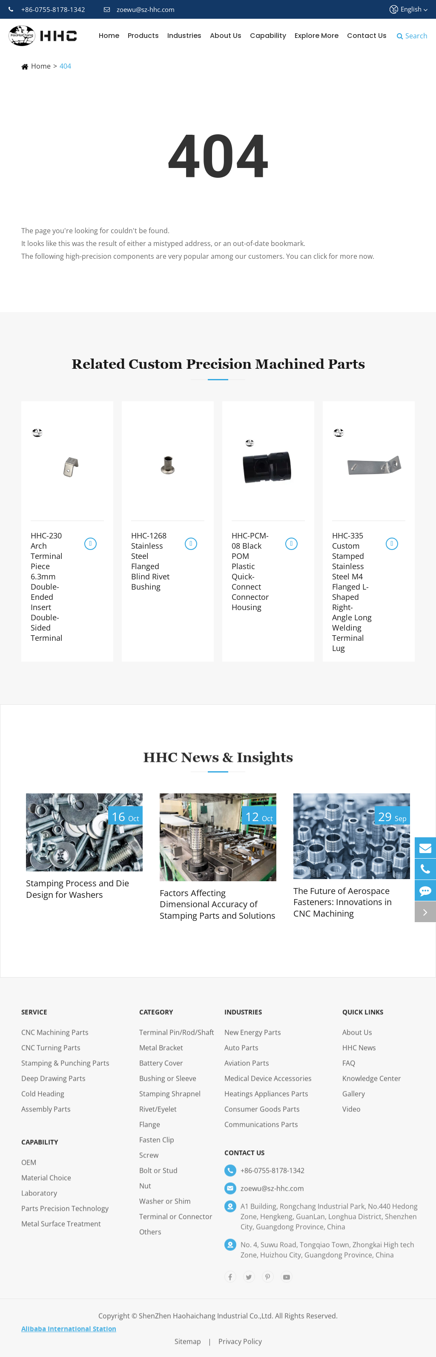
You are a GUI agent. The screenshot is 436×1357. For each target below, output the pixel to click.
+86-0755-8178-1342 (47, 9)
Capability (268, 36)
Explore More (316, 36)
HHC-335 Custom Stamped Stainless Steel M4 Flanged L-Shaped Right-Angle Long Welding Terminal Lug (352, 591)
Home (109, 36)
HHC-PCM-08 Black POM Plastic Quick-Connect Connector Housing (250, 571)
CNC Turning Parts (50, 1054)
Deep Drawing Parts (53, 1084)
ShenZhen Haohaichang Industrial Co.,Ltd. (206, 1322)
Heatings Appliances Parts (266, 1100)
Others (150, 1238)
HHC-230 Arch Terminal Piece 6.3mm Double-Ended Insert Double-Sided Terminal (47, 586)
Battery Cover (161, 1069)
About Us (225, 36)
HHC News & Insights (218, 763)
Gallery (353, 1100)
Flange (149, 1130)
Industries (184, 36)
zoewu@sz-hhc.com (139, 9)
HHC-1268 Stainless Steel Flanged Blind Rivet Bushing (150, 561)
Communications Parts (261, 1130)
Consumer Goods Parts (262, 1115)
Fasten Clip (156, 1146)
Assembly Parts (46, 1115)
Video (351, 1115)
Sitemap (188, 1347)
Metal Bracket (161, 1054)
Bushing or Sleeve (167, 1084)
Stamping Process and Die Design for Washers (77, 889)
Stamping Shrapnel (170, 1100)
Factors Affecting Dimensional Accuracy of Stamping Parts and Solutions (217, 904)
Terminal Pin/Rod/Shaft (176, 1038)
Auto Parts (241, 1054)
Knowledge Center (371, 1084)
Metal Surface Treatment (61, 1230)
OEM (28, 1168)
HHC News (359, 1054)
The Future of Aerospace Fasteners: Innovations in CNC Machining (342, 902)
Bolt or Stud (158, 1176)
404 (65, 66)
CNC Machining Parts (55, 1038)
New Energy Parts (252, 1038)
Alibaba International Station (68, 1335)
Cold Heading (42, 1100)
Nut (145, 1192)
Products (143, 36)
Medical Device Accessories (268, 1084)
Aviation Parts (246, 1069)
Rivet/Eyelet (158, 1115)
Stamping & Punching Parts (65, 1069)
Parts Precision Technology (65, 1214)
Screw (148, 1161)
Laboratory (39, 1199)
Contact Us (367, 36)
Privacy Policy (240, 1347)
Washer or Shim (165, 1207)
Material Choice (46, 1184)
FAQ (348, 1069)
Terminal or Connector (175, 1222)
